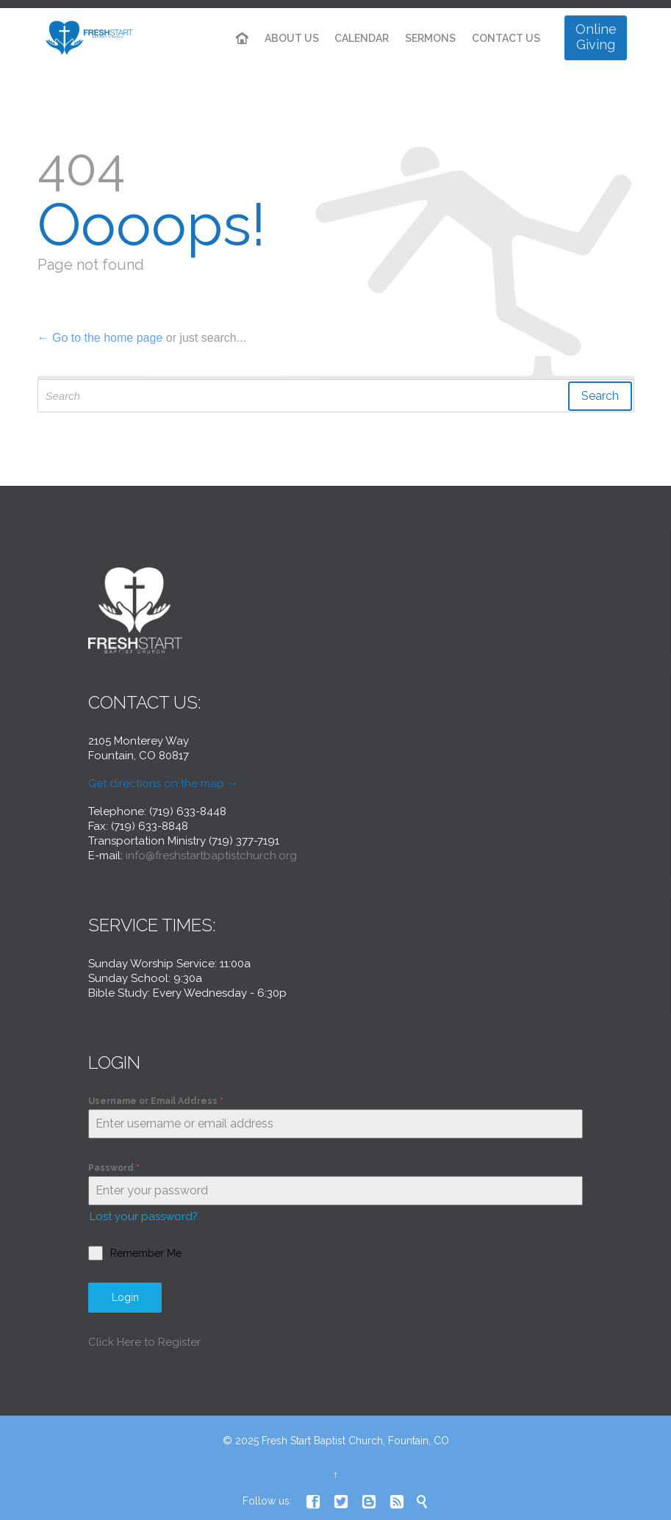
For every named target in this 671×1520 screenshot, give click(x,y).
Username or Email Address (155, 1101)
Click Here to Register (144, 1342)
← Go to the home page (100, 337)
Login (125, 1297)
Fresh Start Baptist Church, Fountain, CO (355, 1440)
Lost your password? (144, 1216)
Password (114, 1168)
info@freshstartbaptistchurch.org (211, 855)
